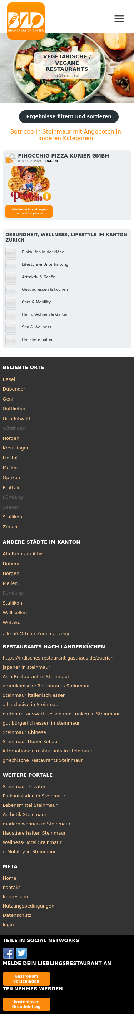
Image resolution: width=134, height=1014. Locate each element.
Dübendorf (15, 389)
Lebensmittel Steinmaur (30, 805)
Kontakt (11, 887)
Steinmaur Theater (24, 786)
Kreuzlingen (16, 448)
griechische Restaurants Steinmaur (43, 760)
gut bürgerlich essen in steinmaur (41, 723)
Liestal (10, 458)
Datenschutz (17, 915)
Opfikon (11, 477)
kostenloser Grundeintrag (26, 1004)
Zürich (10, 527)
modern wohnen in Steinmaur (37, 823)
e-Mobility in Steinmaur (29, 851)
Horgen (11, 438)
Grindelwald (16, 418)
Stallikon (12, 517)
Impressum (15, 896)
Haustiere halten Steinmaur (34, 833)
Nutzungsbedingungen (29, 906)
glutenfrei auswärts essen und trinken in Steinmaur (61, 713)
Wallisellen (15, 612)
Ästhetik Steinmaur (25, 814)
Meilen (10, 467)
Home (9, 878)
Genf (8, 399)
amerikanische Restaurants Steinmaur (46, 686)
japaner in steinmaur (26, 667)
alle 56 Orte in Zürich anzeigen (38, 633)
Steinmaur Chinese (24, 732)
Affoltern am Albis (23, 553)
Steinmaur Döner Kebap (30, 741)
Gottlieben (15, 408)
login (8, 924)
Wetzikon (13, 622)
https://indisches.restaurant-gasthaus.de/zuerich (58, 658)
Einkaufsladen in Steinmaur (34, 796)
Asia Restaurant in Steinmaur (36, 676)
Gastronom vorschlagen (26, 978)
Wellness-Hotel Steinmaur (32, 842)
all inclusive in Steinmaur (31, 704)
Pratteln (12, 487)
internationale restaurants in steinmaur (48, 751)
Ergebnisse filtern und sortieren (68, 116)
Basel (9, 379)
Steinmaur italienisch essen (34, 695)
